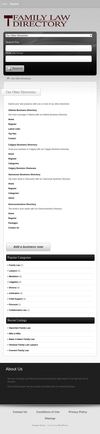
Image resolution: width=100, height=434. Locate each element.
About (11, 198)
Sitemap (50, 418)
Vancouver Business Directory (24, 174)
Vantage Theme (38, 425)
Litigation (13, 282)
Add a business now (28, 247)
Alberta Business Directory (22, 110)
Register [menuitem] (14, 4)
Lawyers (13, 271)
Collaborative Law (18, 310)
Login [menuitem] (4, 4)
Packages (13, 223)
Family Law (14, 265)
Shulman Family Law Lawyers (23, 345)
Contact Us (13, 228)
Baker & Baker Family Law (22, 339)
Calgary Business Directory (22, 144)
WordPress (63, 425)
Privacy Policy (78, 412)
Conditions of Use (48, 412)
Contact (12, 138)
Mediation (14, 276)
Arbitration (14, 293)
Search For (12, 42)
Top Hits (12, 134)
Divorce (12, 287)
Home (11, 119)
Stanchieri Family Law (19, 328)
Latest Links (14, 129)
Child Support (15, 299)
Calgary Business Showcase (22, 168)
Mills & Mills (15, 333)
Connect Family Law (19, 350)
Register (12, 124)
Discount (13, 304)
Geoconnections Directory (22, 204)
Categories (13, 163)
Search (17, 68)
